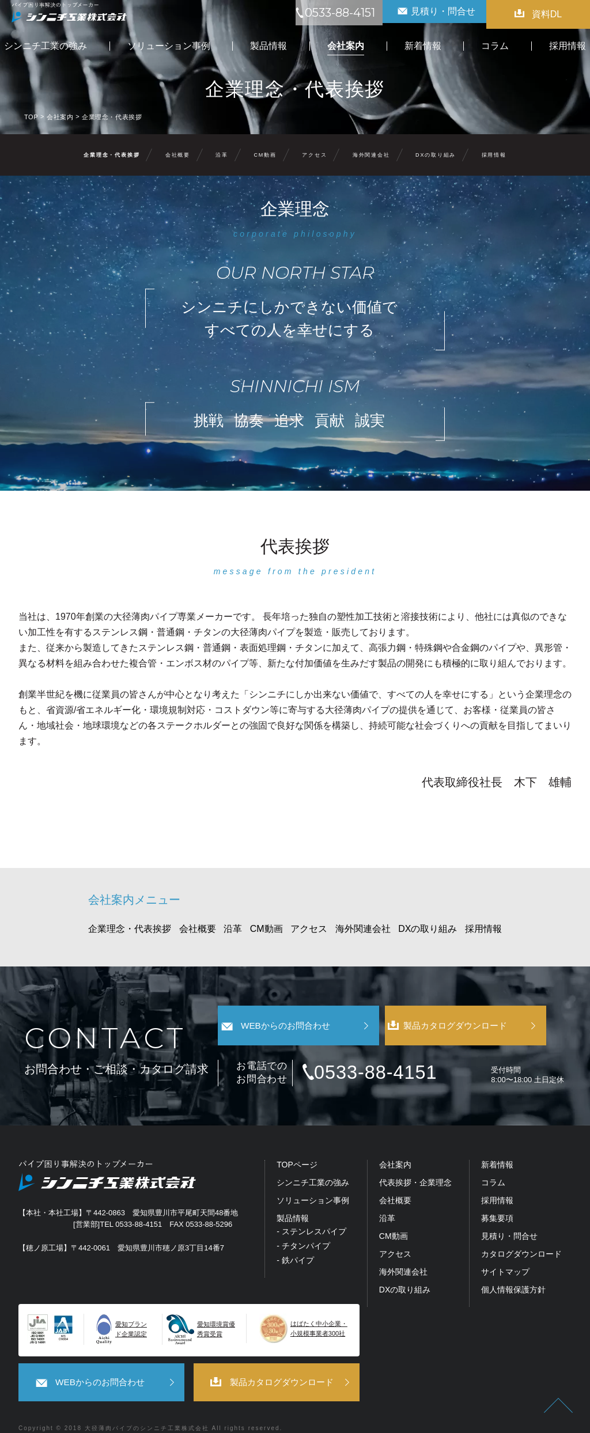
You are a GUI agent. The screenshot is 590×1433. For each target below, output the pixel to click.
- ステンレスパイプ (311, 1216)
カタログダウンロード (521, 1238)
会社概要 (177, 155)
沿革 (221, 155)
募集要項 (497, 1203)
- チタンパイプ (303, 1230)
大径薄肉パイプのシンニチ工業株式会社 (147, 1411)
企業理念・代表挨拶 (111, 155)
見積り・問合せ (509, 1220)
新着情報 (497, 1149)
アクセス (314, 155)
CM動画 (265, 155)
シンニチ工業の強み (313, 1167)
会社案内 (395, 1149)
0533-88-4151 (389, 1057)
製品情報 (293, 1203)
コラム (493, 1167)
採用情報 (494, 155)
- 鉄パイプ (295, 1245)
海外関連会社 (371, 155)
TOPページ (297, 1149)
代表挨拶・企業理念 (415, 1167)
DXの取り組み (435, 155)
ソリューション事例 (313, 1185)
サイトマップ (505, 1256)
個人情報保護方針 (513, 1274)
